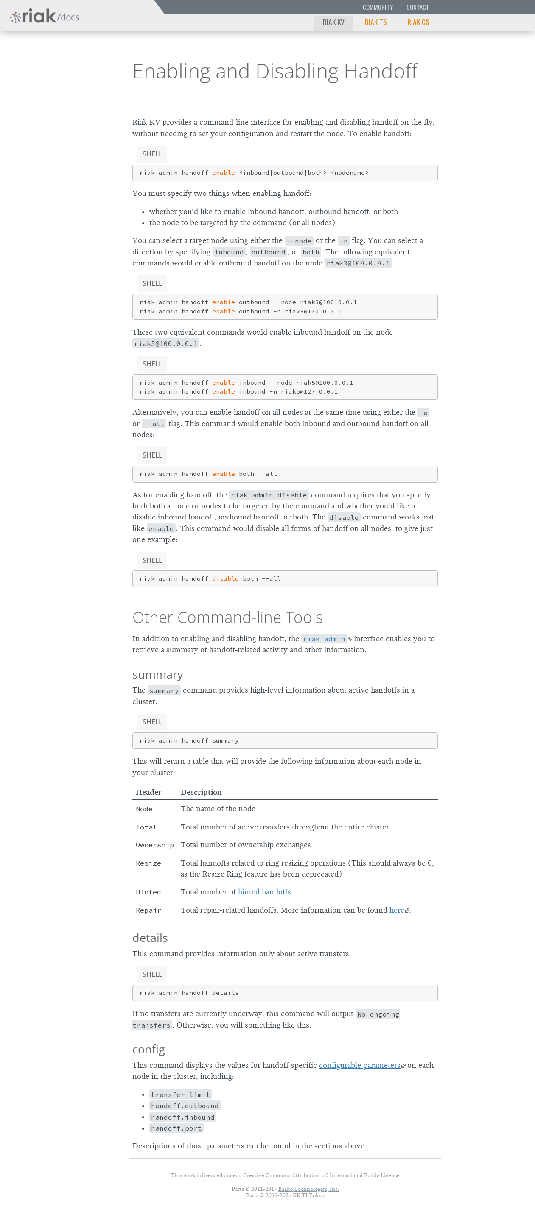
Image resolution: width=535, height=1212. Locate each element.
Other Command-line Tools (227, 617)
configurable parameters (360, 1065)
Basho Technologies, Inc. (308, 1189)
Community (378, 7)
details (150, 937)
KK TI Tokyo (309, 1195)
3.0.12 (84, 70)
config (148, 1049)
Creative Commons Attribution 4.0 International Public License (321, 1175)
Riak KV (334, 21)
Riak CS (418, 21)
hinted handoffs (264, 892)
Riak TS (376, 21)
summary (157, 674)
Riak (36, 69)
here (396, 910)
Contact (417, 7)
